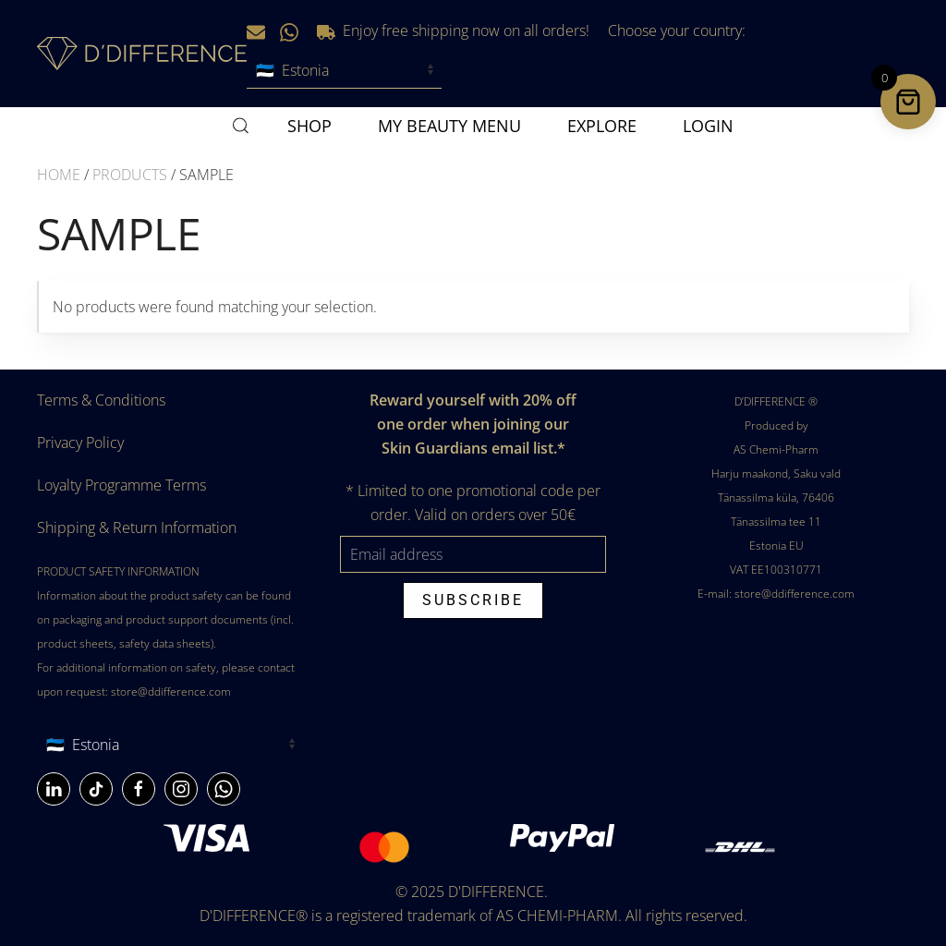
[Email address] (473, 554)
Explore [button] (602, 126)
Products (129, 174)
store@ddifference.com (171, 691)
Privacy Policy (80, 442)
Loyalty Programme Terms (121, 485)
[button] (241, 126)
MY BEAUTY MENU (449, 126)
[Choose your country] (344, 70)
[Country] (170, 744)
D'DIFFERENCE (496, 891)
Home (58, 174)
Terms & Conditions (101, 400)
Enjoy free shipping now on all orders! (453, 30)
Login (708, 126)
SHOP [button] (309, 126)
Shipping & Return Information (136, 527)
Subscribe (473, 600)
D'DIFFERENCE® (254, 915)
